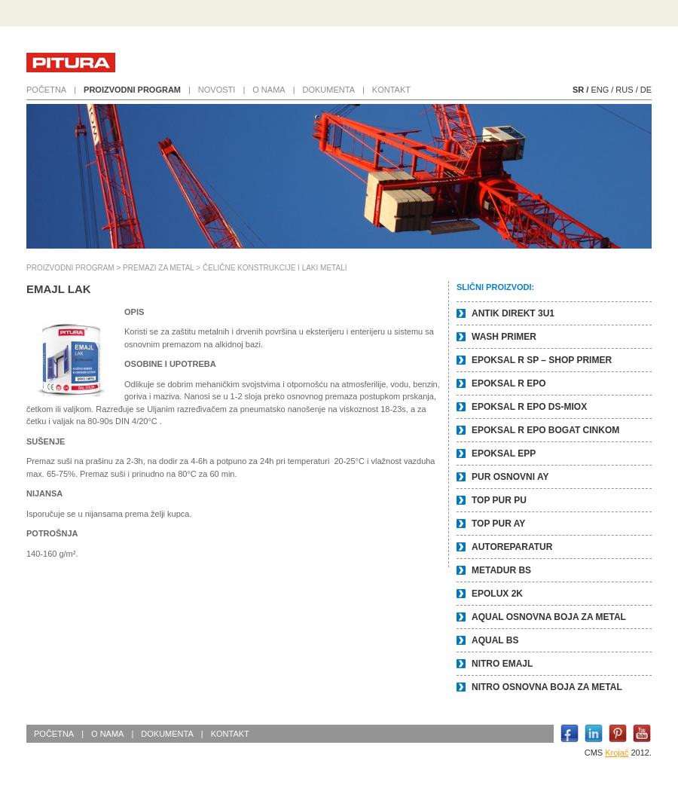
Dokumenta (329, 89)
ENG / (602, 89)
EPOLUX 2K (497, 593)
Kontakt (391, 89)
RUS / (626, 89)
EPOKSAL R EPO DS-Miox (529, 407)
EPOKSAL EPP (504, 453)
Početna (46, 89)
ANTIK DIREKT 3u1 (513, 313)
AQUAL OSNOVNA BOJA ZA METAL (549, 617)
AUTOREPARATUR (512, 547)
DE (646, 89)
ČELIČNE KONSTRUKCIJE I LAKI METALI (275, 268)
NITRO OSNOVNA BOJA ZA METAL (547, 687)
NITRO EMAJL (502, 663)
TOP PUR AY (498, 523)
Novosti (217, 89)
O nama (268, 89)
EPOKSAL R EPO (508, 383)
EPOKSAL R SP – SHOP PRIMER (542, 360)
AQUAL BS (495, 640)
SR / (580, 89)
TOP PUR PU (499, 500)
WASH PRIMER (504, 336)
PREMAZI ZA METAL (158, 268)
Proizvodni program (132, 89)
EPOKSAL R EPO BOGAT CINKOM (545, 430)
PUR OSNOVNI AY (510, 477)
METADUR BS (501, 570)
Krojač (616, 752)
